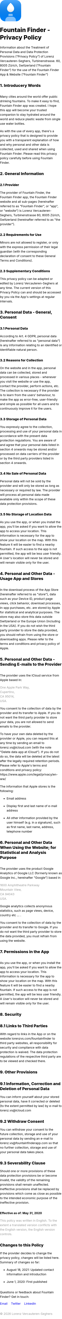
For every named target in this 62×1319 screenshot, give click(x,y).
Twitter (16, 1303)
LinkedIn (30, 1303)
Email (3, 1303)
